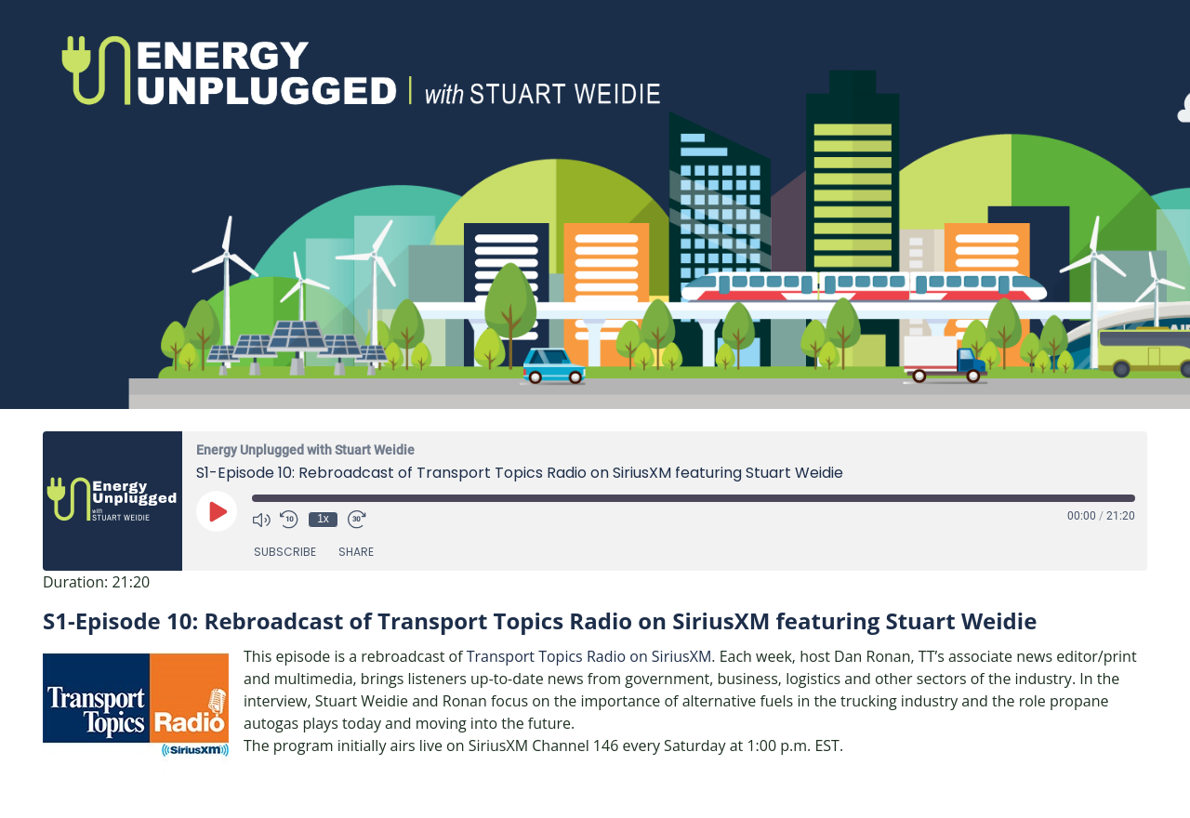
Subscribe (285, 552)
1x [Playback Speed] (323, 518)
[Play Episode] (216, 511)
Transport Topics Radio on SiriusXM (589, 656)
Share (356, 552)
